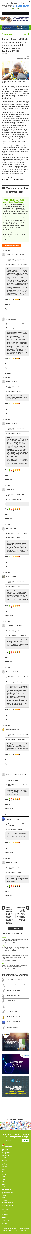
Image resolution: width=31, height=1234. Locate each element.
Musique (4, 1176)
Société (3, 1178)
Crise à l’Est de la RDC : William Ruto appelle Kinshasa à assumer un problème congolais (15, 939)
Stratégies (4, 1193)
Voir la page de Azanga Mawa (16, 739)
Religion (4, 954)
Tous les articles (6, 1220)
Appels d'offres (5, 1155)
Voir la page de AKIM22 (14, 586)
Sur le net (4, 1213)
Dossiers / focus (6, 1208)
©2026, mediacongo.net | (8, 1230)
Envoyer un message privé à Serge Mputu (18, 677)
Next (30, 27)
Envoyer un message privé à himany (18, 324)
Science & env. (5, 1173)
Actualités (4, 1223)
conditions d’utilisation (10, 224)
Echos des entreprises (7, 1192)
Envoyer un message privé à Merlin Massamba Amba (18, 779)
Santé (3, 1169)
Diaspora (4, 1183)
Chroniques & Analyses (8, 1202)
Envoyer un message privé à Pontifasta (16, 824)
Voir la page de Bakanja (14, 872)
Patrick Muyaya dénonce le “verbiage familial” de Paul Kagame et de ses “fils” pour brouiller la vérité (15, 947)
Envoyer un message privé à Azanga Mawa (18, 734)
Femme (3, 1168)
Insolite (3, 1179)
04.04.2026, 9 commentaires (9, 950)
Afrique (3, 1184)
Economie (4, 1164)
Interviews (4, 1200)
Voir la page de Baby (14, 537)
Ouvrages (4, 1198)
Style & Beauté (5, 1209)
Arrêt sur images (6, 1214)
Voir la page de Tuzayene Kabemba (18, 264)
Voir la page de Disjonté (14, 499)
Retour (25, 34)
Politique (4, 937)
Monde (3, 1186)
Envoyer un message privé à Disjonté (16, 495)
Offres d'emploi (5, 1154)
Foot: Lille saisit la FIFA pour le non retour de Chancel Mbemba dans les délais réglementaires (14, 965)
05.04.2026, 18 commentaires (9, 942)
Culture (3, 1171)
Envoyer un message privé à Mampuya (16, 386)
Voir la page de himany (14, 328)
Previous (1, 27)
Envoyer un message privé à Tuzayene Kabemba (16, 259)
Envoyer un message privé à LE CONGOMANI (17, 631)
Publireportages (6, 1222)
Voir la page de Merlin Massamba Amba (17, 785)
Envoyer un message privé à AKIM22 (16, 581)
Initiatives (4, 1195)
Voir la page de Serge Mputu (16, 682)
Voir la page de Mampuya (15, 391)
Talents (3, 1197)
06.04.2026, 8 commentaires (9, 960)
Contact (17, 1230)
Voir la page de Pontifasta (15, 829)
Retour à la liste (15, 928)
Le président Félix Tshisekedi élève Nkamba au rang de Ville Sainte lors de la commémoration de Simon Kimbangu (15, 957)
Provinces (4, 1166)
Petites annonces (6, 1152)
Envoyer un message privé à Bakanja (16, 868)
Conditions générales (24, 1228)
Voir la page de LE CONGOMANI (17, 635)
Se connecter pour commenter (11, 245)
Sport (3, 963)
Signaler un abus (9, 309)
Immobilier (4, 1157)
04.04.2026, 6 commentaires (9, 968)
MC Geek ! (4, 1211)
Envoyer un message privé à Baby (17, 533)
